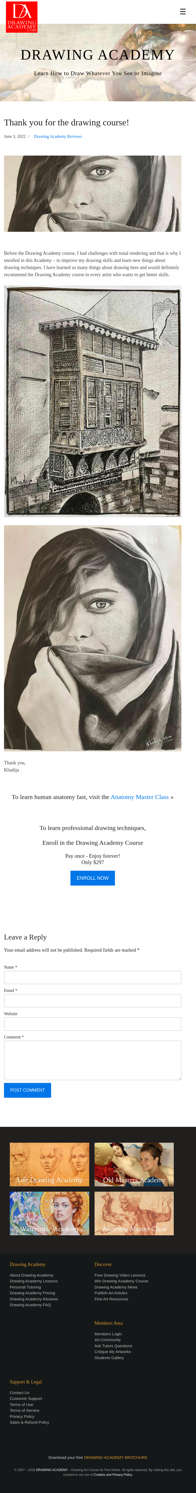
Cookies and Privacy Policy (113, 1475)
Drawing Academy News (116, 1287)
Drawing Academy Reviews (58, 136)
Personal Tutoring (25, 1287)
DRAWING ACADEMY (97, 55)
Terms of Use (21, 1404)
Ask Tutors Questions (113, 1346)
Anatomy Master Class (139, 796)
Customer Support (26, 1398)
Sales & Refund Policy (29, 1422)
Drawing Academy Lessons (34, 1281)
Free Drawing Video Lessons (120, 1275)
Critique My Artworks (113, 1351)
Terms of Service (24, 1410)
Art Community (108, 1339)
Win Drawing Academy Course (121, 1281)
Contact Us (19, 1392)
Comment (14, 1037)
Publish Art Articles (111, 1293)
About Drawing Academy (31, 1275)
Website (10, 1013)
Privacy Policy (22, 1416)
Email (10, 990)
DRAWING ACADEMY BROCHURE (116, 1457)
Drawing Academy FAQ (30, 1305)
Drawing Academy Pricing (32, 1293)
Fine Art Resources (111, 1299)
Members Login (108, 1334)
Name (10, 967)
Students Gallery (109, 1357)
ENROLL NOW (93, 878)
